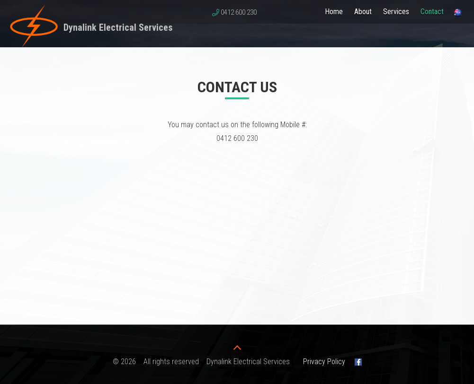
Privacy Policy (324, 361)
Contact (432, 11)
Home (334, 11)
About (363, 11)
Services (396, 11)
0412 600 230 (239, 12)
